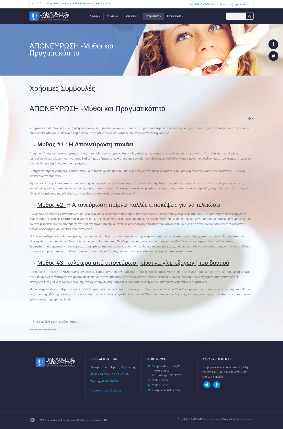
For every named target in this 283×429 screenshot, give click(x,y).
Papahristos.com (212, 419)
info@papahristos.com (239, 4)
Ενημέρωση (153, 16)
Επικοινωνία (175, 16)
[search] (236, 16)
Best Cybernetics (244, 419)
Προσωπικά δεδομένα (105, 390)
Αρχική (95, 16)
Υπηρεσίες (133, 16)
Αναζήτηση (250, 16)
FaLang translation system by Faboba (42, 329)
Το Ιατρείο (113, 16)
